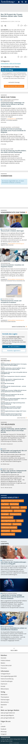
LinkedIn (3, 726)
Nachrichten (5, 361)
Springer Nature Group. (7, 741)
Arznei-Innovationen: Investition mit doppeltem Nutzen (12, 266)
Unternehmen (5, 63)
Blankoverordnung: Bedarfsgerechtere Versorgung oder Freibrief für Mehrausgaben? (13, 364)
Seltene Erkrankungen (8, 534)
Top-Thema (5, 504)
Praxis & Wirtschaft (6, 665)
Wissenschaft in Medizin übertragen (12, 231)
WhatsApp (4, 731)
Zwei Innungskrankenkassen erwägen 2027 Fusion (13, 411)
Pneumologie (17, 524)
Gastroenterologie (19, 511)
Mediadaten (4, 694)
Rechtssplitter (6, 531)
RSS (2, 707)
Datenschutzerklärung (7, 679)
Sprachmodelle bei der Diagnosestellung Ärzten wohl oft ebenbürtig (13, 403)
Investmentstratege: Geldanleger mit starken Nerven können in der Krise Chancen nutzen (12, 104)
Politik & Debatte (5, 660)
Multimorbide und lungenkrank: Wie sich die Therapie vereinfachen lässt (12, 395)
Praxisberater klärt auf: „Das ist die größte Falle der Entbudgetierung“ (14, 373)
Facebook (3, 729)
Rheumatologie (16, 531)
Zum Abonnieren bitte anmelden (14, 86)
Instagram (3, 734)
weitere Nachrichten (22, 417)
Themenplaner (5, 697)
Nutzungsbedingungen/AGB (9, 676)
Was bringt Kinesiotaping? (7, 383)
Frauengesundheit (7, 511)
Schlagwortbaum (5, 674)
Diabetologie (15, 507)
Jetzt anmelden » (14, 347)
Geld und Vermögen (15, 63)
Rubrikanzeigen (5, 699)
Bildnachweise (5, 689)
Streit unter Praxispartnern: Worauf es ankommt (13, 376)
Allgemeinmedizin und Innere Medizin (12, 501)
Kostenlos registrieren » (14, 350)
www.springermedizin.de (8, 713)
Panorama (4, 668)
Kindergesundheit (15, 514)
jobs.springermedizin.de (7, 718)
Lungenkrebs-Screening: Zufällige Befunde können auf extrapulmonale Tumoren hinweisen (13, 391)
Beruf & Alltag (14, 504)
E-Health (23, 507)
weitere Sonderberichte (19, 327)
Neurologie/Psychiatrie (8, 521)
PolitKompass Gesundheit (9, 527)
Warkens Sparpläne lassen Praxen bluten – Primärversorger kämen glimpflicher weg (11, 414)
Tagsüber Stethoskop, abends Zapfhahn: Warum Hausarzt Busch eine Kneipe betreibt (13, 369)
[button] (25, 2)
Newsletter (4, 705)
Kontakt (3, 686)
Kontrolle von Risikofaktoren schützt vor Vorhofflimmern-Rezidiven (14, 629)
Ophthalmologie (6, 524)
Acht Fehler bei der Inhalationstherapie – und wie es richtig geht (13, 387)
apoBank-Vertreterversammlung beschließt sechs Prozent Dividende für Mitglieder (13, 130)
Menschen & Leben (7, 517)
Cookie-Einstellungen (7, 681)
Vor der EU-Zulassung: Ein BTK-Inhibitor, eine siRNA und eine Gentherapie (13, 151)
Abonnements (5, 702)
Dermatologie (5, 507)
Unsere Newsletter (9, 497)
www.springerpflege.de (7, 715)
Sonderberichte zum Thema (13, 212)
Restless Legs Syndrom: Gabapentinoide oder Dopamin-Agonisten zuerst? (12, 380)
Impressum (4, 684)
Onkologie (20, 521)
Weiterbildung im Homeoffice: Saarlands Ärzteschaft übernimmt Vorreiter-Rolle (11, 407)
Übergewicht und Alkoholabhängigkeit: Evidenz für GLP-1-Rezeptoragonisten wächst (14, 399)
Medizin (3, 663)
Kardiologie (5, 514)
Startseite (3, 658)
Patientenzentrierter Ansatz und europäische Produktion (11, 301)
